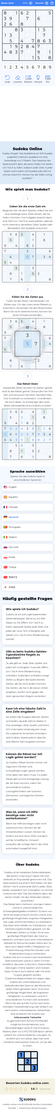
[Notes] (28, 78)
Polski (9, 557)
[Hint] (38, 78)
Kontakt (12, 1108)
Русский (10, 547)
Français (10, 507)
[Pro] (48, 78)
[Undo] (7, 78)
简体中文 (10, 577)
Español (10, 497)
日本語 (9, 587)
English (10, 487)
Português (11, 527)
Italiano (10, 537)
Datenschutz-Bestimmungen (33, 1108)
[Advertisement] (27, 113)
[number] (5, 67)
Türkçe (9, 567)
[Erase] (17, 78)
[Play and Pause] (30, 3)
